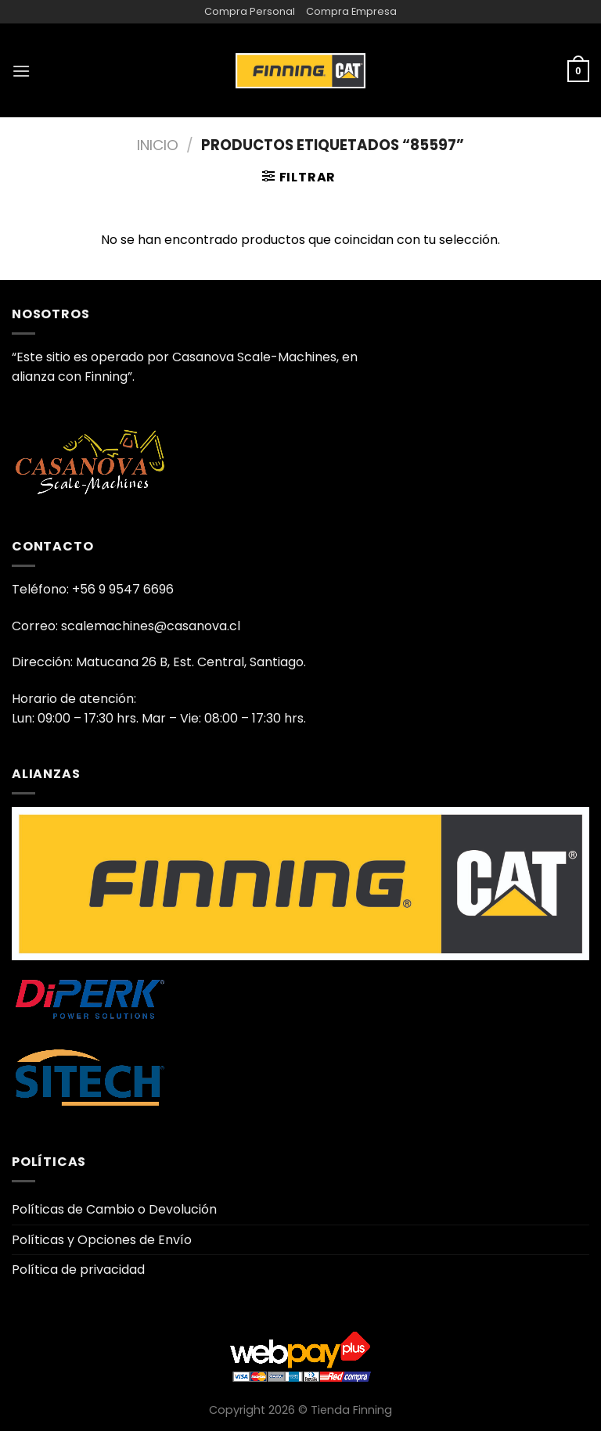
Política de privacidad (78, 1270)
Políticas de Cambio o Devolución (114, 1209)
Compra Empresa (351, 11)
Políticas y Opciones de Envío (102, 1240)
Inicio (157, 145)
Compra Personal (249, 11)
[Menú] (21, 71)
